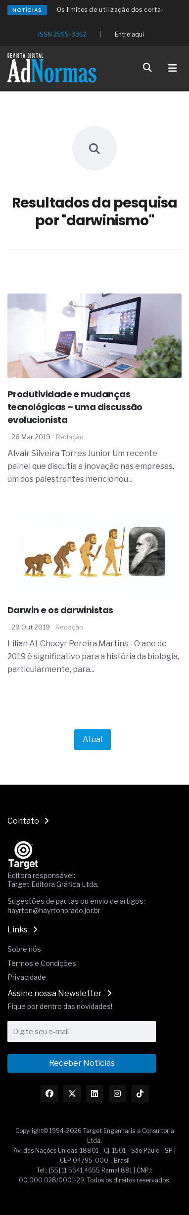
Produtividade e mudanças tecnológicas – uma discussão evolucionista (74, 407)
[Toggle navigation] (173, 68)
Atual (92, 739)
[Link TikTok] (140, 1093)
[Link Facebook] (49, 1093)
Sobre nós (24, 949)
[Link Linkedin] (94, 1093)
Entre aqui (129, 34)
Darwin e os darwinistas (60, 610)
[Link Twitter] (72, 1093)
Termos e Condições (41, 963)
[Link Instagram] (117, 1093)
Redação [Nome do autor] (70, 437)
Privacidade (26, 977)
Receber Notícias (82, 1063)
